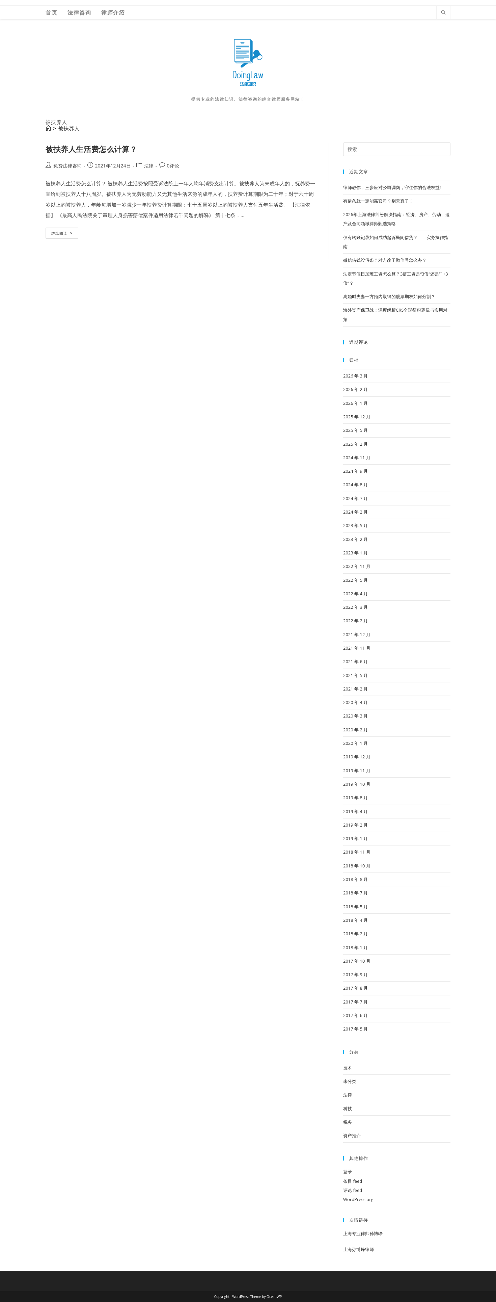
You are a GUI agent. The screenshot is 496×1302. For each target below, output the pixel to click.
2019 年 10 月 (356, 784)
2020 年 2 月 (355, 730)
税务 (347, 1122)
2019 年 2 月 (355, 825)
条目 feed (352, 1181)
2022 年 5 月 (355, 580)
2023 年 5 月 (355, 525)
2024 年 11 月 (356, 457)
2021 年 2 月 (355, 689)
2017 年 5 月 (355, 1029)
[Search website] (443, 12)
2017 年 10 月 (356, 961)
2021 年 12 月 (356, 634)
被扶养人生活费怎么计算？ (91, 149)
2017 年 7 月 (355, 1002)
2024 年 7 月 (355, 498)
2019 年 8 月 (355, 798)
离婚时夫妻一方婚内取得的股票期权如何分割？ (389, 296)
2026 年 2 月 (355, 389)
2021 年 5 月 (355, 675)
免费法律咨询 (67, 165)
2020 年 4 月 (355, 702)
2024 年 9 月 (355, 471)
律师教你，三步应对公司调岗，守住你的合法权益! (392, 187)
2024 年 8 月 (355, 484)
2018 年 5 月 (355, 907)
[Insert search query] (396, 149)
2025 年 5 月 (355, 430)
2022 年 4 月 (355, 594)
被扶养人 (69, 128)
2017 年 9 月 (355, 974)
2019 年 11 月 (356, 770)
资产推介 (352, 1135)
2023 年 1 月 (355, 553)
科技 (347, 1108)
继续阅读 (64, 234)
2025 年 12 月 (356, 417)
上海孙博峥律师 (358, 1249)
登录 (347, 1172)
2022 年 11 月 (356, 566)
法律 (149, 165)
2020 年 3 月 (355, 716)
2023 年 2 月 (355, 539)
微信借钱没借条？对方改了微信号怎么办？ (384, 260)
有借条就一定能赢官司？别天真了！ (378, 201)
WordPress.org (358, 1199)
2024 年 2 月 (355, 512)
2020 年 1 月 (355, 743)
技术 (347, 1068)
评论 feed (352, 1190)
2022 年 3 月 (355, 607)
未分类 (349, 1081)
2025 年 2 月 (355, 444)
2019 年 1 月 (355, 838)
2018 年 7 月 (355, 893)
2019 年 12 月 (356, 757)
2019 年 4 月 (355, 811)
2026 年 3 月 (355, 376)
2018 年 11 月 (356, 852)
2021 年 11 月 (356, 648)
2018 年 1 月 (355, 947)
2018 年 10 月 (356, 866)
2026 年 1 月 (355, 403)
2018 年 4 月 (355, 920)
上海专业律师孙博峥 (363, 1233)
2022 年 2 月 (355, 621)
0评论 (173, 165)
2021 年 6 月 (355, 661)
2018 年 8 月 (355, 879)
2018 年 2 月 (355, 934)
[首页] (48, 128)
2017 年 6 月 (355, 1015)
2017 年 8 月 (355, 988)
